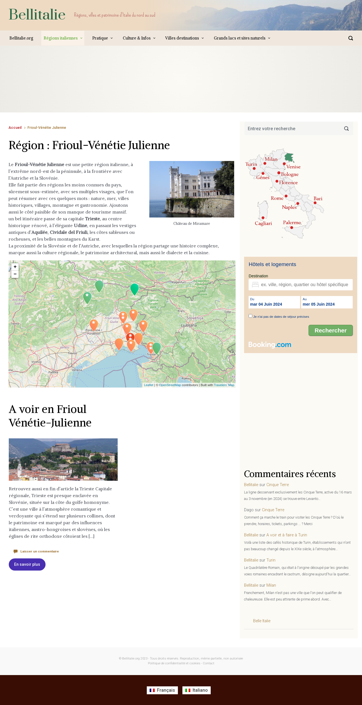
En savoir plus (27, 564)
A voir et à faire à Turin (286, 535)
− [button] (15, 274)
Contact (208, 663)
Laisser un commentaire (38, 551)
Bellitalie (37, 15)
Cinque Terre (277, 484)
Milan (271, 585)
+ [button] (15, 267)
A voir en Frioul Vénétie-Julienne (51, 416)
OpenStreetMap (170, 385)
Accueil (14, 127)
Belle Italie (261, 621)
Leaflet (148, 385)
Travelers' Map (224, 385)
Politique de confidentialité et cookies (174, 663)
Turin (270, 560)
